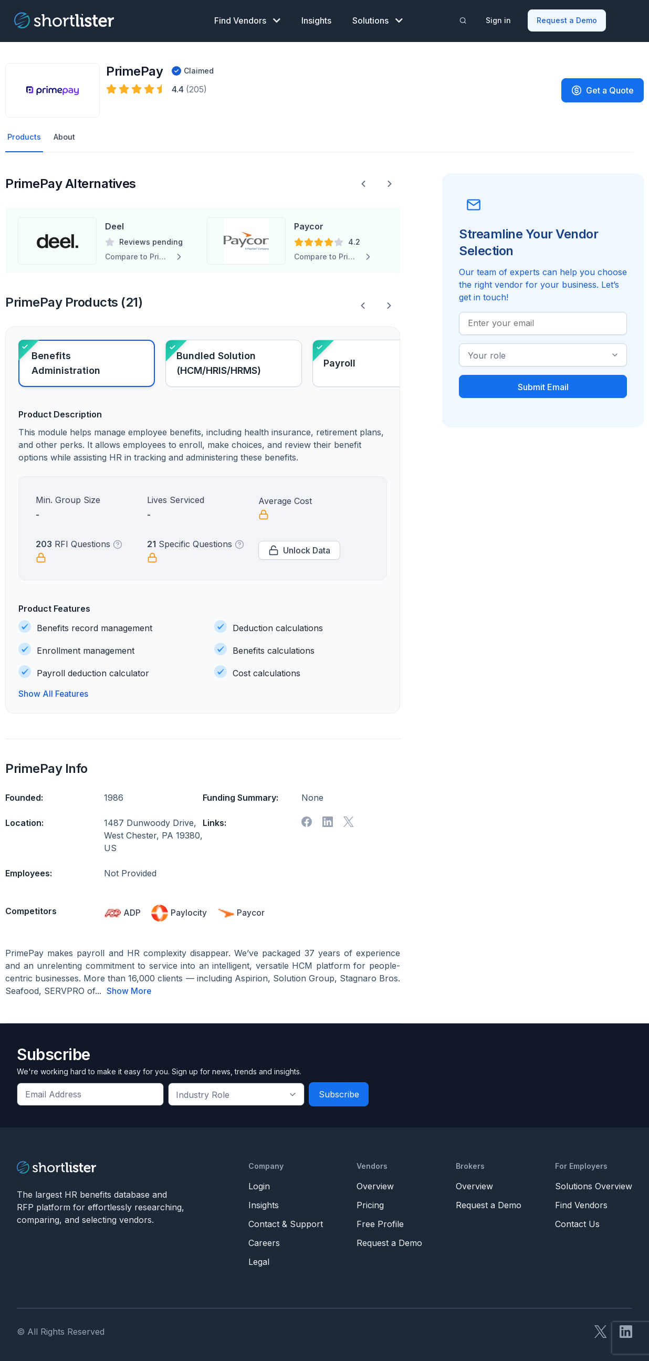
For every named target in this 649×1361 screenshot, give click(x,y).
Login (259, 1184)
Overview (375, 1184)
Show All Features (53, 692)
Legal (258, 1259)
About (67, 135)
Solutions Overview (593, 1184)
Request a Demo (568, 18)
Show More (129, 989)
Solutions (377, 19)
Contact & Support (285, 1222)
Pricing (370, 1203)
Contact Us (577, 1222)
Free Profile (380, 1222)
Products (25, 135)
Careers (264, 1241)
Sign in (499, 18)
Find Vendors (247, 19)
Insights (316, 19)
